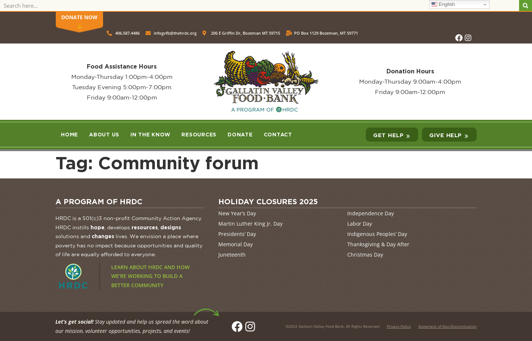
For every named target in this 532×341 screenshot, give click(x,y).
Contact (278, 134)
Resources (198, 134)
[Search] (525, 5)
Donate (240, 134)
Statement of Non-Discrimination (447, 326)
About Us (104, 134)
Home (69, 134)
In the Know (150, 134)
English (443, 4)
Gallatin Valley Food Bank (321, 326)
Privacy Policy (399, 326)
